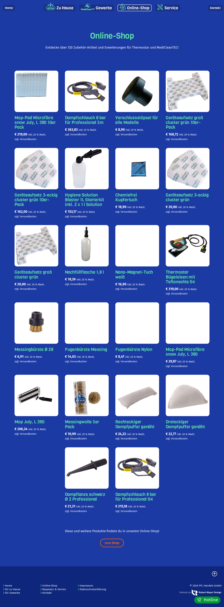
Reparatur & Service (53, 589)
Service (171, 8)
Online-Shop (138, 8)
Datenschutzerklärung (91, 589)
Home (9, 8)
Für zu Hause (11, 589)
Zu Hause (65, 8)
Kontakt (215, 8)
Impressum (85, 585)
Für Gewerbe (11, 592)
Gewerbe (104, 8)
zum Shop (112, 543)
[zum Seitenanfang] (214, 574)
